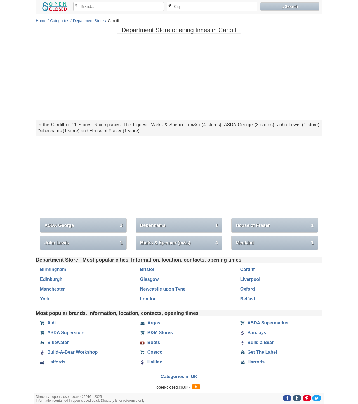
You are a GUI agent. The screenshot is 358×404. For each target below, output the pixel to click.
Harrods (252, 362)
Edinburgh (51, 279)
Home (41, 20)
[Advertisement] (179, 77)
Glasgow (149, 279)
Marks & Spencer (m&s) (179, 242)
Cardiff (247, 269)
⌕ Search (290, 6)
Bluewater (54, 342)
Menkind (275, 242)
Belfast (247, 298)
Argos (150, 322)
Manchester (52, 289)
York (45, 298)
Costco (151, 352)
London (148, 298)
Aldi (48, 322)
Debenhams (179, 225)
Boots (150, 342)
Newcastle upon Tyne (162, 289)
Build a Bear (257, 342)
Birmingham (53, 269)
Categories (59, 20)
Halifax (151, 362)
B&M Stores (156, 332)
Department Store (88, 20)
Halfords (52, 362)
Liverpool (250, 279)
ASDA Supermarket (264, 322)
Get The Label (258, 352)
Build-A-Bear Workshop (69, 352)
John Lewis (83, 242)
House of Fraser (275, 225)
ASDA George (83, 225)
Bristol (147, 269)
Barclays (253, 332)
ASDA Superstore (62, 332)
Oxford (247, 289)
